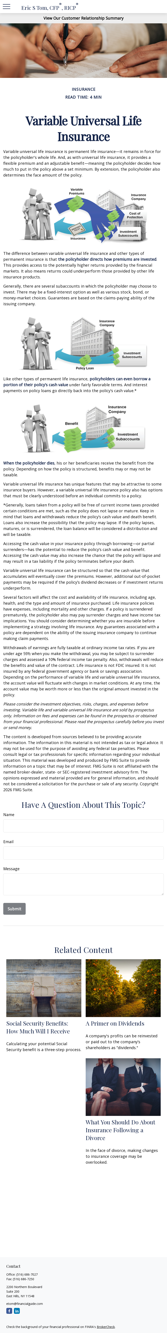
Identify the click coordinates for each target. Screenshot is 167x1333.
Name (8, 814)
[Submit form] (14, 909)
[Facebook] (9, 1311)
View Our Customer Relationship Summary (83, 18)
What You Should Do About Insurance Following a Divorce (120, 1130)
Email (8, 841)
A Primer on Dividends (115, 1023)
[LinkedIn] (17, 1311)
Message (11, 868)
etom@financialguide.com (24, 1304)
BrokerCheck (106, 1327)
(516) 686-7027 (27, 1274)
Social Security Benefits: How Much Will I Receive (38, 1027)
